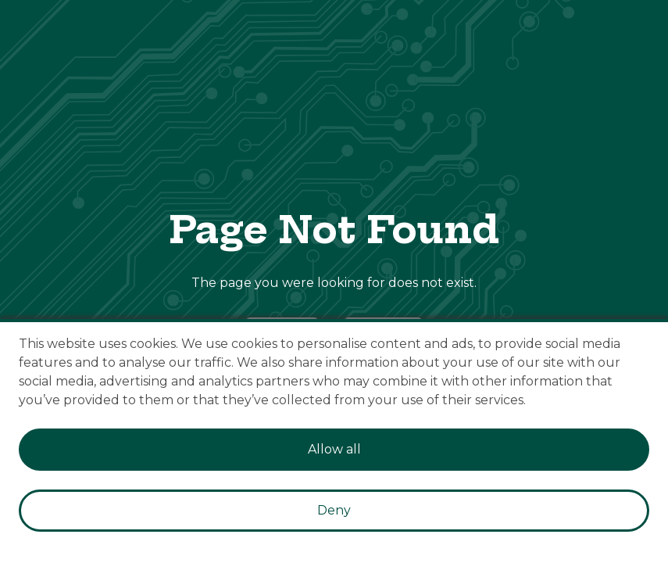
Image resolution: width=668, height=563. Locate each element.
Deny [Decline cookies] (334, 510)
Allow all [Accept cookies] (334, 449)
